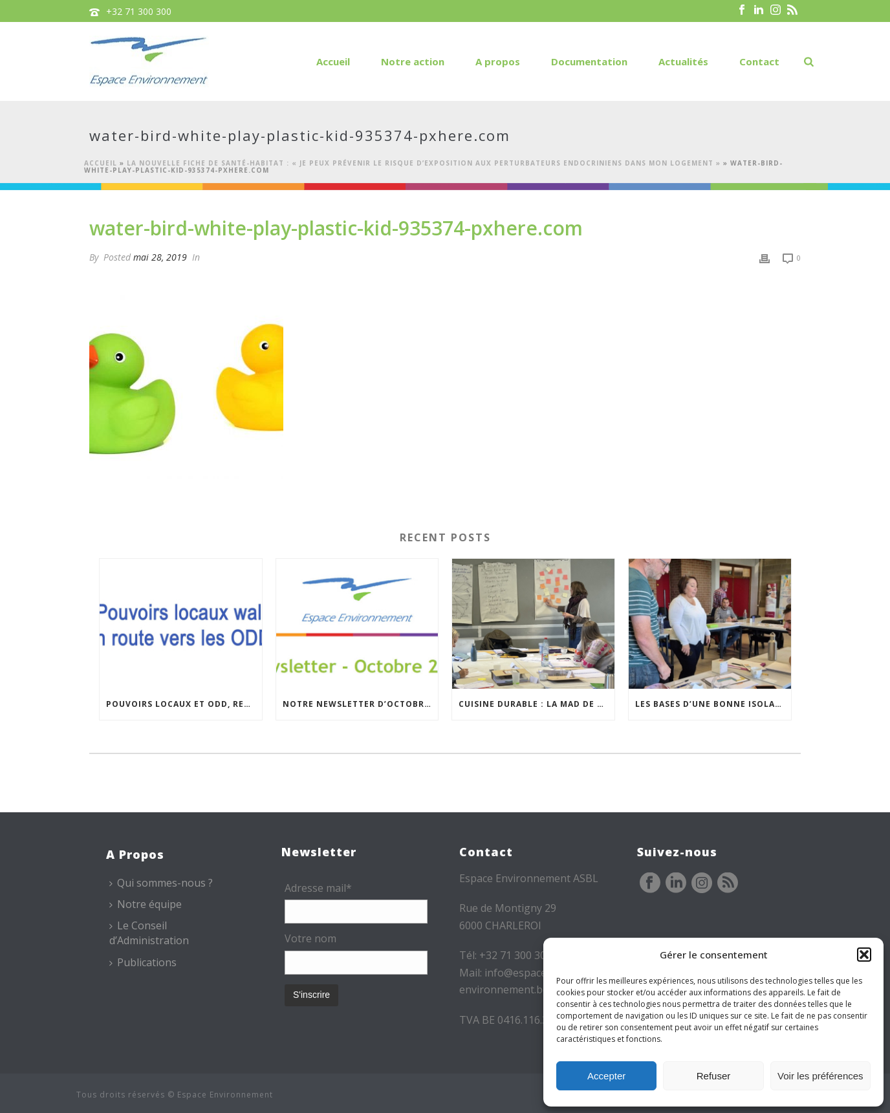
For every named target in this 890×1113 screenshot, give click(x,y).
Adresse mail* (318, 888)
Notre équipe (145, 904)
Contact (759, 61)
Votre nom (310, 938)
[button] (864, 954)
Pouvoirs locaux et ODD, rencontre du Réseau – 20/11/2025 (184, 703)
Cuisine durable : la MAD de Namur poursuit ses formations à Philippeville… (536, 703)
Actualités (683, 61)
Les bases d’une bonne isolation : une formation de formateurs (713, 703)
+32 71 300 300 (138, 11)
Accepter (606, 1075)
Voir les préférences (820, 1075)
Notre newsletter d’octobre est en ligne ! (361, 703)
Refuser (714, 1075)
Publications (143, 962)
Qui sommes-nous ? (161, 883)
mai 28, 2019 (160, 257)
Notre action (412, 61)
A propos (497, 61)
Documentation (589, 61)
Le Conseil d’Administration (149, 932)
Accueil (333, 61)
